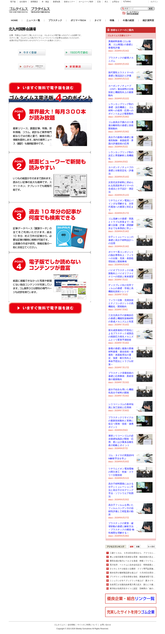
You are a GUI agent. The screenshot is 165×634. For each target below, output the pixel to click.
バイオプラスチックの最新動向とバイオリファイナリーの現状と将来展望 (120, 273)
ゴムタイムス (59, 625)
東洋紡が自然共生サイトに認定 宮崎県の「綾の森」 (133, 588)
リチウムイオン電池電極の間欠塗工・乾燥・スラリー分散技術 (120, 471)
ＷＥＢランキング (151, 546)
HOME (14, 20)
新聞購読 (34, 2)
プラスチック (55, 20)
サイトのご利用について (87, 625)
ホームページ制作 (86, 2)
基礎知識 (56, 2)
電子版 (13, 2)
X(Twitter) (127, 1)
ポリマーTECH (78, 20)
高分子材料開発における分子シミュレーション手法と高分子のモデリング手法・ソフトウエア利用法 (120, 490)
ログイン (154, 2)
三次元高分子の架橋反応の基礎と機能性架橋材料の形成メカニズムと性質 (120, 318)
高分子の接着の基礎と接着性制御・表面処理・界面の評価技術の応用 (120, 140)
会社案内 (23, 2)
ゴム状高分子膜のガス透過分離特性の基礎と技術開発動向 (120, 125)
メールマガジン (130, 13)
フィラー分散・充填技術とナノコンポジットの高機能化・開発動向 (120, 303)
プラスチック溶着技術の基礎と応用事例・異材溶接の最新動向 (120, 376)
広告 (99, 2)
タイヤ (97, 20)
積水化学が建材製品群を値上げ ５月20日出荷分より (133, 573)
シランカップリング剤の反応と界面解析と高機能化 (120, 155)
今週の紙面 (128, 20)
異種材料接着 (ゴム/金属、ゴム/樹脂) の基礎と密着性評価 (120, 44)
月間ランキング (137, 546)
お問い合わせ (105, 625)
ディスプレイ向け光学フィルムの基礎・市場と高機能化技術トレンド (120, 288)
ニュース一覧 (33, 20)
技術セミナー (69, 2)
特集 (112, 20)
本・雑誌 (45, 2)
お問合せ (115, 2)
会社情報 (71, 625)
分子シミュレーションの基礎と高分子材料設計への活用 (120, 240)
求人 (106, 2)
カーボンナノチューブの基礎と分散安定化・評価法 (120, 170)
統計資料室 (148, 20)
